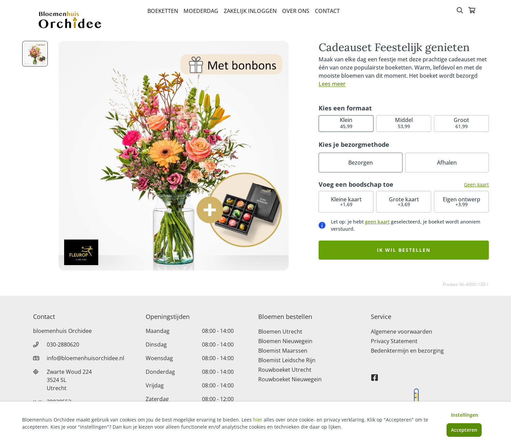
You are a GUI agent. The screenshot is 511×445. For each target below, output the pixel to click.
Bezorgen (360, 162)
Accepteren (464, 430)
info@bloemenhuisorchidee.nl (85, 358)
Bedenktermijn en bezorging (407, 350)
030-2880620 (63, 344)
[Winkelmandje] (472, 11)
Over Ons (295, 11)
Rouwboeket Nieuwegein (290, 379)
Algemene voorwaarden (401, 331)
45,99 (346, 122)
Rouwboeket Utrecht (284, 369)
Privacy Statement (394, 341)
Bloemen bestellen (285, 316)
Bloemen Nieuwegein (285, 341)
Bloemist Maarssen (282, 350)
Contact (327, 11)
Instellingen (464, 415)
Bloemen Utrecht (280, 331)
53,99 (404, 122)
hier (257, 419)
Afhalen (447, 162)
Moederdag (201, 11)
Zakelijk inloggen (250, 11)
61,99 (461, 122)
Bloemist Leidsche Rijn (287, 360)
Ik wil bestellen (403, 250)
